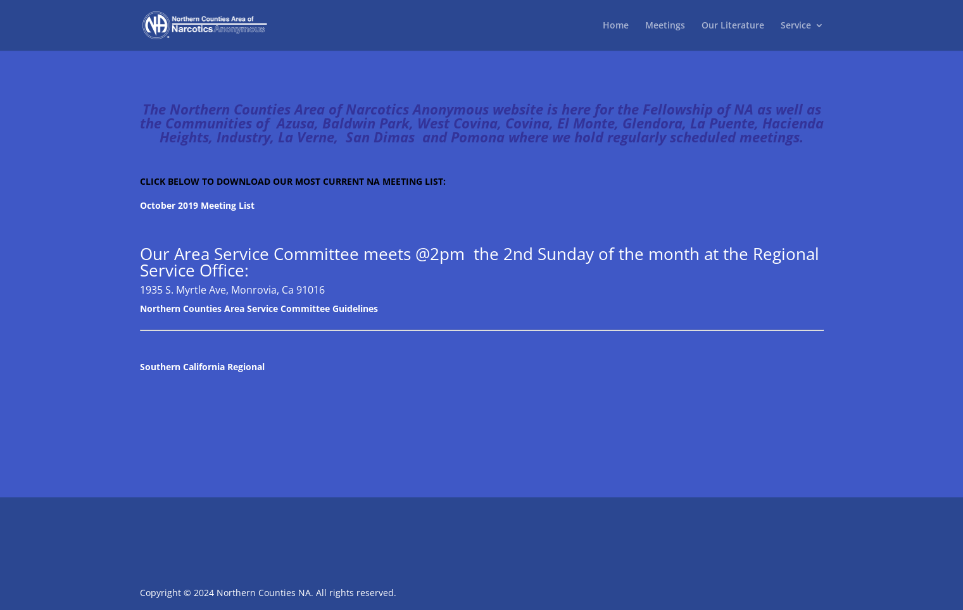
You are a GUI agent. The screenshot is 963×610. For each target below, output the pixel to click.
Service (796, 26)
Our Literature (733, 26)
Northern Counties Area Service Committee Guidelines (259, 308)
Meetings (665, 26)
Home (616, 26)
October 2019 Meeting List (197, 205)
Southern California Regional (202, 367)
